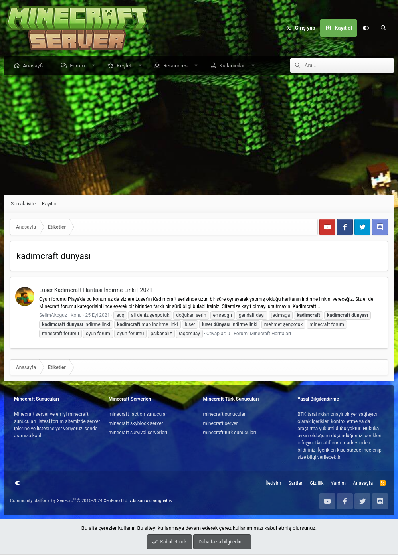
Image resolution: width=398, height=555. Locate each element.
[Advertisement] (199, 136)
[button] (95, 66)
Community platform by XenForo (69, 501)
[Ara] (383, 28)
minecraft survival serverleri (138, 433)
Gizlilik (317, 483)
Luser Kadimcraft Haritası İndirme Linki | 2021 (95, 290)
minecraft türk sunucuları (229, 433)
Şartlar (295, 483)
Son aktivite (23, 204)
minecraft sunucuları (225, 414)
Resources (177, 66)
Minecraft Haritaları (270, 334)
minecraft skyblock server (136, 424)
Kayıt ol (49, 204)
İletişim (273, 483)
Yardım (338, 483)
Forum (79, 66)
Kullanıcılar (234, 66)
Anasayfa (35, 66)
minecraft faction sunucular (138, 414)
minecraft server (220, 424)
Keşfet (126, 66)
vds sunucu (140, 501)
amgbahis (162, 501)
